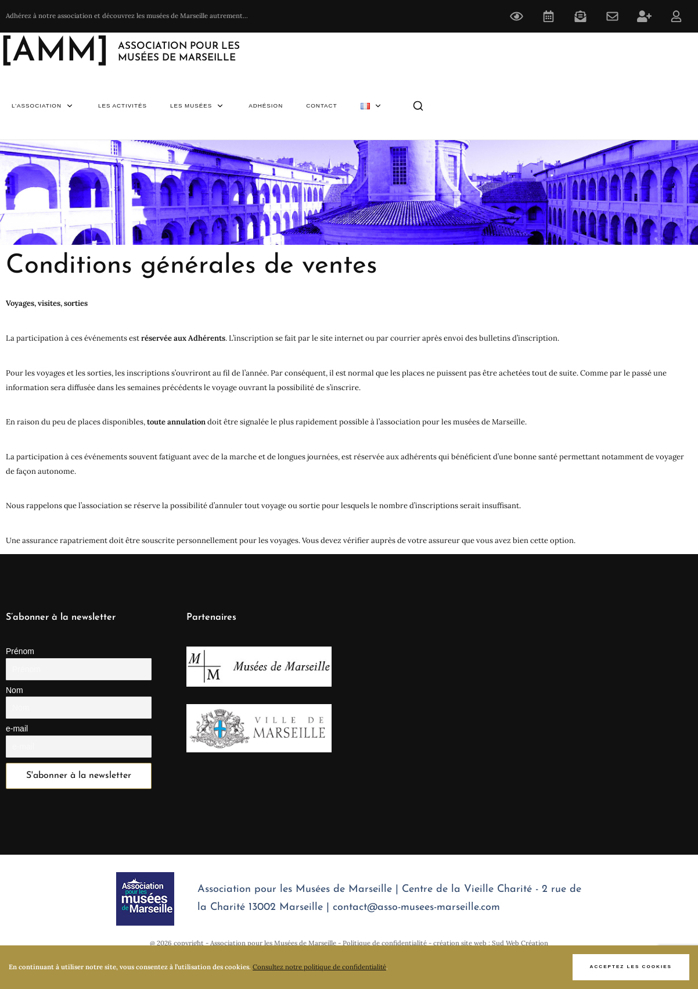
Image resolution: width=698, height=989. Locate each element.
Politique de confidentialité (385, 943)
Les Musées (197, 106)
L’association (43, 106)
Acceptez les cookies (631, 966)
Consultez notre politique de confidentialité (319, 967)
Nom (14, 690)
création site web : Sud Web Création (490, 943)
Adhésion (266, 105)
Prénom (20, 651)
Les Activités (122, 105)
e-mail (17, 728)
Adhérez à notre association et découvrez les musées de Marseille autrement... (127, 16)
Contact (321, 105)
